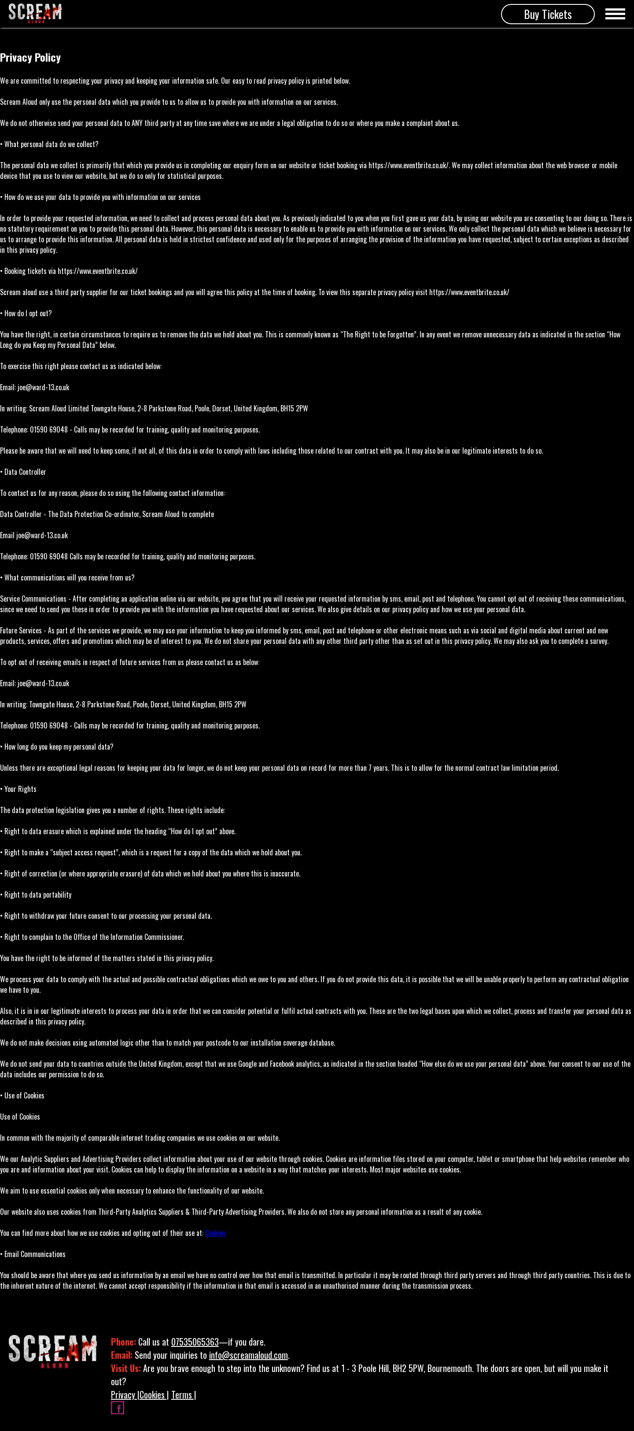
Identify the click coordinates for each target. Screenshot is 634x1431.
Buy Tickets (548, 14)
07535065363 (195, 1341)
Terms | (183, 1394)
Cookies (215, 1233)
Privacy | (125, 1394)
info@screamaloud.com (248, 1354)
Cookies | (154, 1394)
